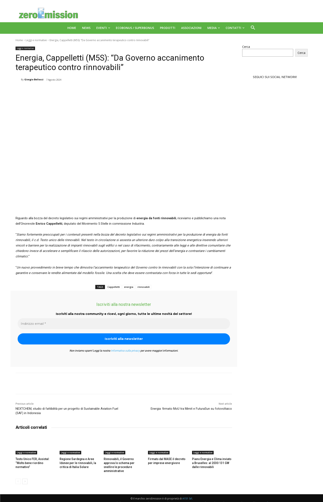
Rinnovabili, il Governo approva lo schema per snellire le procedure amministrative (123, 462)
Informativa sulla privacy (125, 350)
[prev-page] (18, 476)
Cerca (246, 47)
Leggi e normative (36, 40)
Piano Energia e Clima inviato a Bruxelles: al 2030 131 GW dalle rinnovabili (211, 462)
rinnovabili (143, 286)
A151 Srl (187, 493)
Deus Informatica (268, 498)
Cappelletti (113, 286)
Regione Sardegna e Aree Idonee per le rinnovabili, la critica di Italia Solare (76, 462)
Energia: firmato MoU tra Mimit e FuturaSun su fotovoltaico (191, 409)
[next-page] (24, 476)
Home (19, 40)
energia (128, 286)
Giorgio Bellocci (33, 79)
